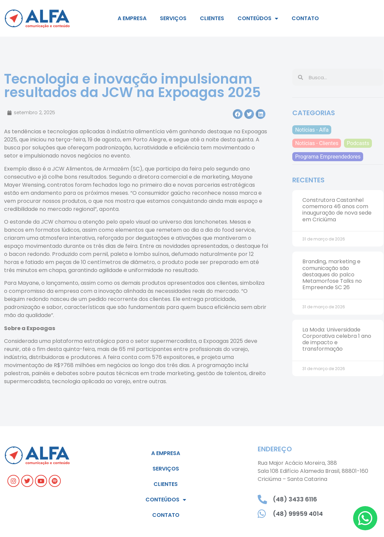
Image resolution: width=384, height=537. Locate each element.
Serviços (173, 18)
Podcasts (358, 143)
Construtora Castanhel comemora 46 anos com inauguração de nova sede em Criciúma (337, 209)
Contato (305, 18)
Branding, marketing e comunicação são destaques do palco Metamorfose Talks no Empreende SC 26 (332, 274)
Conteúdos (258, 18)
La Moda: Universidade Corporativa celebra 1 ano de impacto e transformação (336, 339)
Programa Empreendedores (327, 156)
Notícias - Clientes (316, 143)
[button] (238, 114)
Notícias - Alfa (312, 130)
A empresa (132, 18)
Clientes (212, 18)
